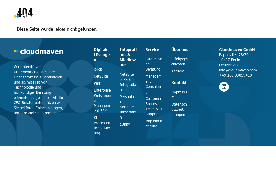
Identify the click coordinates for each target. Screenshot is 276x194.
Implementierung (154, 123)
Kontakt (179, 82)
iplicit (98, 69)
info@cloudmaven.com (238, 69)
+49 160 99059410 (235, 75)
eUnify (125, 124)
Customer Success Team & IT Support (154, 106)
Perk (97, 83)
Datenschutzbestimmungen (179, 109)
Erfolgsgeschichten (179, 61)
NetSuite (101, 76)
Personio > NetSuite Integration (128, 107)
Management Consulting (154, 84)
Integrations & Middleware (128, 57)
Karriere (177, 71)
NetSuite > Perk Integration (128, 82)
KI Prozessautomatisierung (102, 125)
